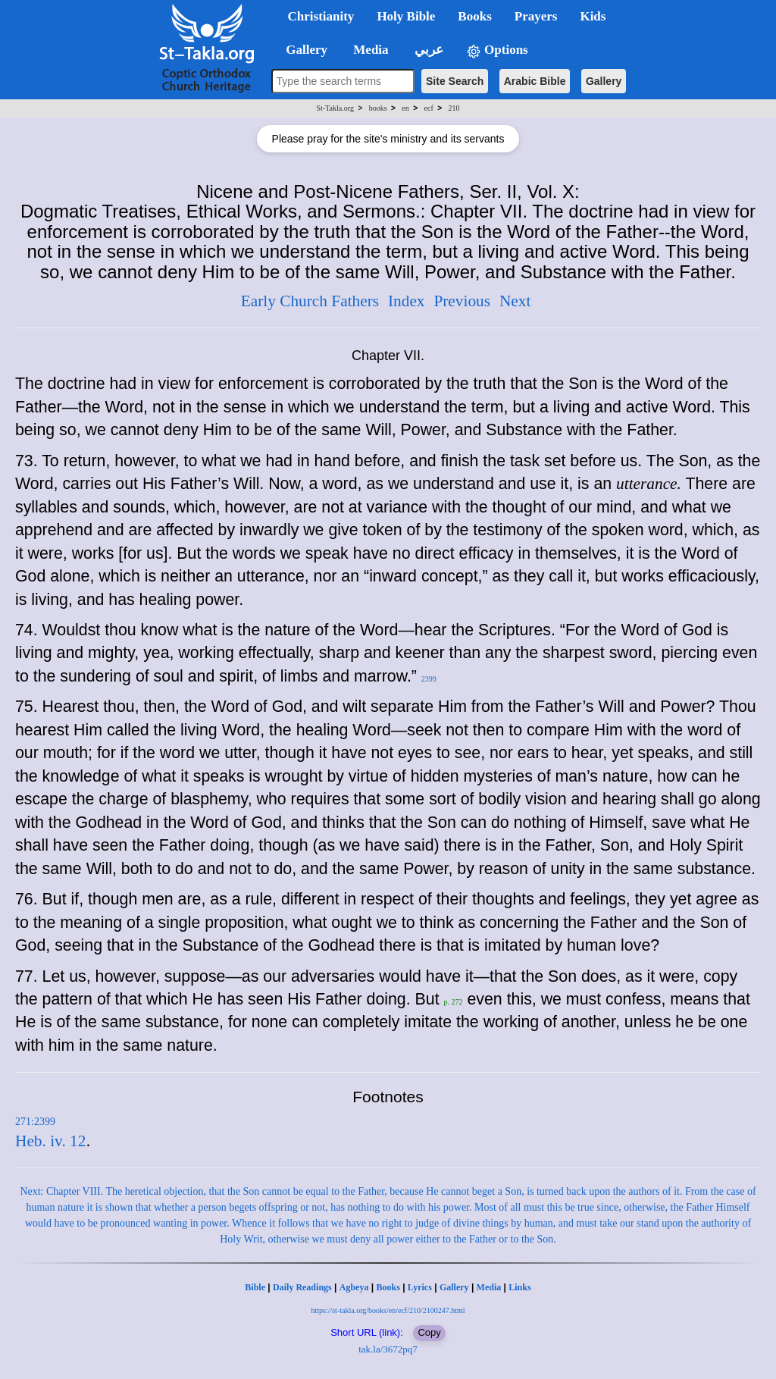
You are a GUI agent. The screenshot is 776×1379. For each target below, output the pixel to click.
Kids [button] (592, 16)
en (405, 108)
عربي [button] (427, 49)
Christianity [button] (321, 16)
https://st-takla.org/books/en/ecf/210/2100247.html (388, 1310)
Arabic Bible (535, 81)
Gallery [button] (302, 49)
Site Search (454, 81)
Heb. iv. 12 (50, 1141)
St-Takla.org (335, 108)
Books (387, 1287)
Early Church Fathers (310, 301)
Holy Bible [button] (406, 16)
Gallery (603, 81)
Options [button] (497, 50)
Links (519, 1287)
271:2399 (35, 1121)
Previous (461, 301)
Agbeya (354, 1287)
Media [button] (369, 49)
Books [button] (474, 16)
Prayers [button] (536, 16)
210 (453, 108)
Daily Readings (302, 1287)
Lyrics (420, 1287)
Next (514, 301)
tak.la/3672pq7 (388, 1349)
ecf (428, 108)
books (378, 108)
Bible (255, 1287)
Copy (429, 1332)
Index (406, 301)
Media (489, 1287)
